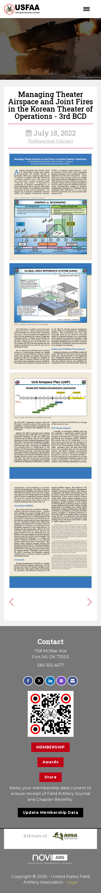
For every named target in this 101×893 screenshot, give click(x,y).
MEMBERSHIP (50, 747)
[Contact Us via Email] (72, 680)
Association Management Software (50, 859)
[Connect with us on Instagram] (61, 680)
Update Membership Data (50, 812)
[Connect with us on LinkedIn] (50, 680)
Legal (72, 882)
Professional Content (50, 141)
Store (50, 777)
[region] (90, 602)
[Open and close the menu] (68, 9)
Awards (50, 762)
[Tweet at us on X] (39, 680)
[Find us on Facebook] (28, 680)
